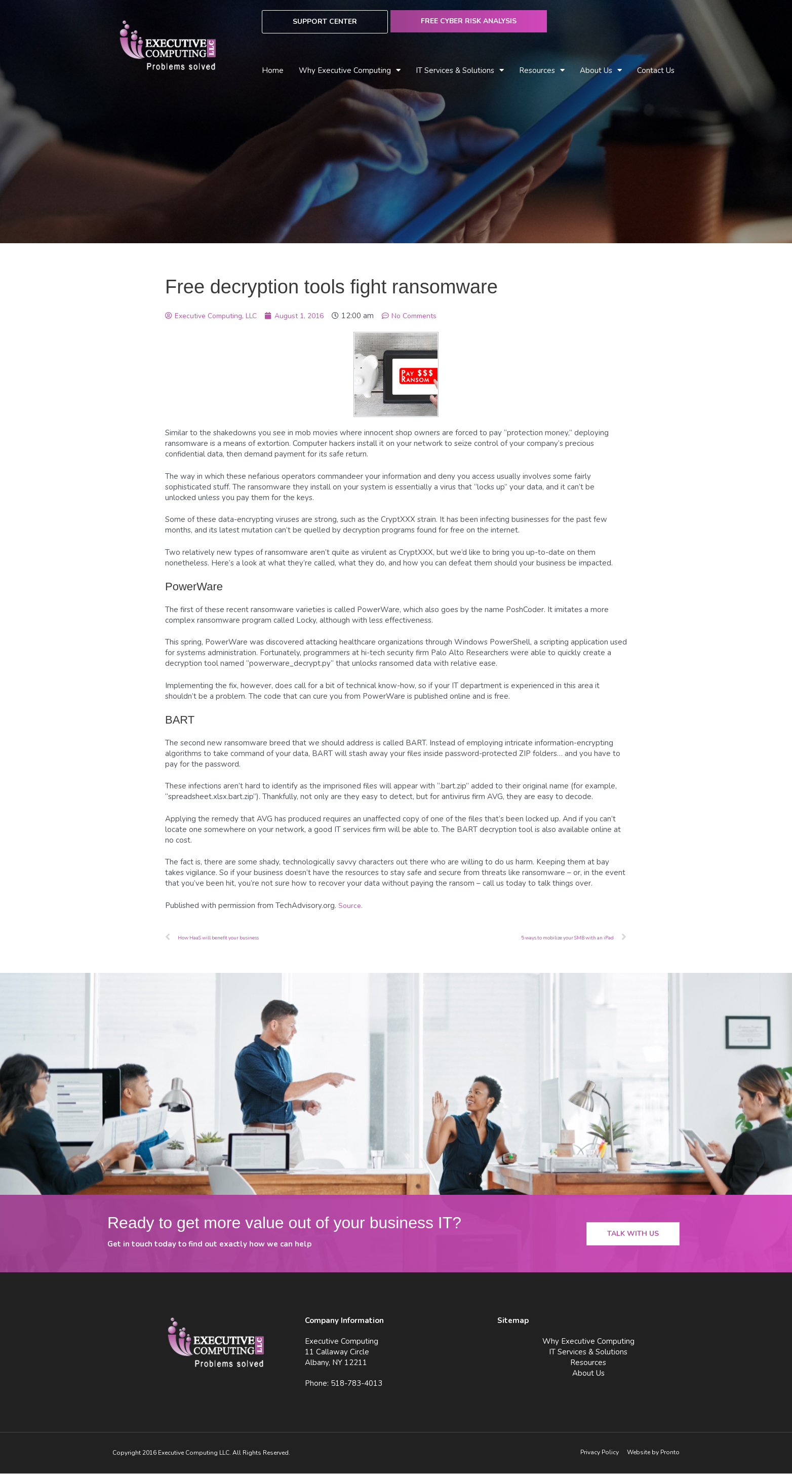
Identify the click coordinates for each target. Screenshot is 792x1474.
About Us (601, 71)
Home (273, 70)
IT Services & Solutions (460, 71)
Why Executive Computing (350, 71)
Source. (351, 905)
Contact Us (656, 70)
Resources (542, 71)
